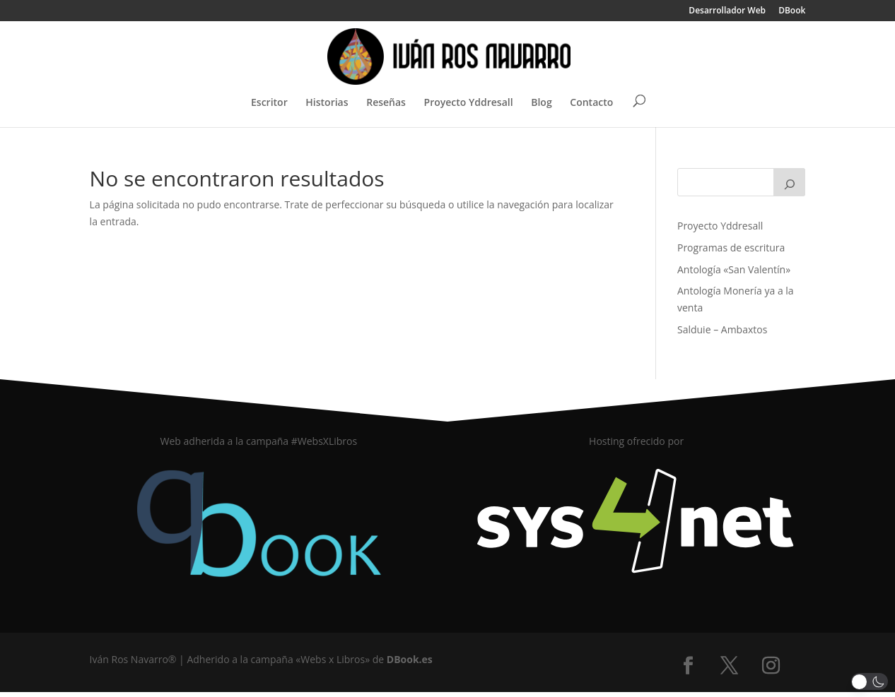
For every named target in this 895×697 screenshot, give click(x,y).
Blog (541, 103)
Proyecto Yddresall (468, 103)
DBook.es (410, 659)
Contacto (591, 103)
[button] (870, 681)
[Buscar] (789, 182)
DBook (791, 11)
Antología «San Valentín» (733, 269)
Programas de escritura (731, 247)
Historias (326, 103)
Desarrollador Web (727, 11)
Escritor (269, 103)
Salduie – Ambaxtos (722, 329)
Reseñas (386, 103)
